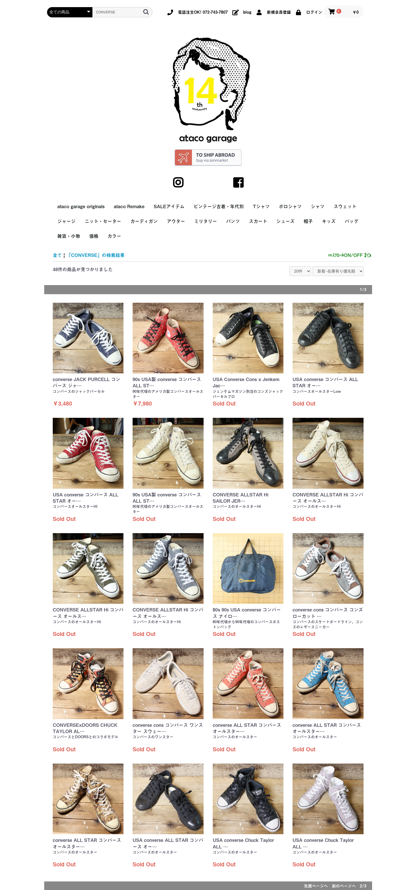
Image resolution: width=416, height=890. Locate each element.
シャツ (317, 206)
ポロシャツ (290, 206)
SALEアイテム (169, 206)
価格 (93, 236)
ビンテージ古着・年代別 (219, 206)
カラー (114, 236)
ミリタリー (205, 221)
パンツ (233, 221)
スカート (258, 221)
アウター (176, 221)
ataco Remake (129, 206)
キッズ (329, 221)
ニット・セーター (103, 221)
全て (57, 255)
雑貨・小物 (68, 236)
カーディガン (144, 221)
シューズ (285, 221)
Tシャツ (261, 206)
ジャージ (66, 221)
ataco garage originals (81, 206)
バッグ (351, 221)
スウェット (345, 206)
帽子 (308, 221)
